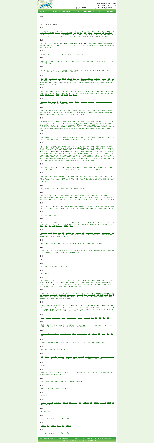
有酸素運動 (79, 381)
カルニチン (70, 80)
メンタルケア (80, 358)
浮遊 (112, 305)
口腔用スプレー (96, 125)
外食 (46, 79)
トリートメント (106, 233)
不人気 (100, 305)
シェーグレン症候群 (51, 146)
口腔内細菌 (71, 125)
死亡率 (98, 155)
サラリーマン (106, 137)
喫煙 (79, 91)
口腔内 (57, 125)
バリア (41, 284)
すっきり (85, 167)
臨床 (91, 403)
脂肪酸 (47, 157)
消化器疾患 (92, 158)
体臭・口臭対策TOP (44, 438)
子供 (54, 123)
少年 (105, 151)
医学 (58, 43)
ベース (42, 318)
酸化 (85, 139)
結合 (78, 112)
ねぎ (46, 266)
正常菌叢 (95, 178)
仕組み (84, 155)
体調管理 (62, 199)
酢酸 (92, 139)
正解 (42, 176)
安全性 (90, 36)
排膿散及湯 (89, 284)
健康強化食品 (108, 112)
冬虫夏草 (83, 234)
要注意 (61, 381)
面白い (76, 72)
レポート (51, 419)
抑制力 (66, 388)
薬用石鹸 (58, 374)
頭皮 (59, 233)
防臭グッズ (50, 325)
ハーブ (52, 280)
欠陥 (65, 111)
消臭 (97, 158)
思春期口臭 (59, 148)
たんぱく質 (103, 197)
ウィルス (43, 54)
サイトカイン (54, 137)
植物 (56, 153)
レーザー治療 (44, 419)
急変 (42, 93)
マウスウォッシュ (82, 334)
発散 (47, 286)
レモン (57, 419)
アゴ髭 (92, 31)
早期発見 (47, 188)
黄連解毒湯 (65, 72)
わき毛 (57, 433)
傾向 (57, 112)
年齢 (56, 266)
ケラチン (94, 111)
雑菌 (82, 139)
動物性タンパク (44, 236)
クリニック (91, 102)
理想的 (109, 403)
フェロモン (49, 305)
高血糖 (68, 128)
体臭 (42, 196)
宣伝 (90, 180)
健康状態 (48, 114)
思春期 (52, 148)
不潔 (72, 309)
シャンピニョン (46, 151)
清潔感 (104, 178)
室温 (109, 148)
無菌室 (46, 350)
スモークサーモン (86, 169)
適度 (81, 222)
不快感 (55, 305)
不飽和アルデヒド (89, 309)
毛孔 (78, 114)
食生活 (52, 153)
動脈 (63, 233)
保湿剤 (69, 325)
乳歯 (63, 250)
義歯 (47, 91)
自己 (80, 146)
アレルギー (49, 36)
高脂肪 (73, 128)
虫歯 (51, 350)
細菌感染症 (66, 139)
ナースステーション (51, 243)
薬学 (47, 373)
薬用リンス (99, 373)
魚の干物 (65, 137)
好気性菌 (63, 126)
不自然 (81, 309)
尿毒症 (65, 252)
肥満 (98, 295)
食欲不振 (65, 153)
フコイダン (80, 305)
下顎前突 (98, 148)
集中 (58, 151)
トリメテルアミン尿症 (67, 234)
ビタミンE (46, 295)
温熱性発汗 (49, 72)
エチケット (71, 61)
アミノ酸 (42, 34)
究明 (46, 93)
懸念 (89, 111)
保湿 (66, 327)
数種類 (98, 169)
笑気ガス (77, 151)
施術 (101, 176)
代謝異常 (82, 196)
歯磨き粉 (104, 282)
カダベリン (97, 79)
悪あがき (63, 433)
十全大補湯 (53, 158)
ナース (42, 243)
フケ (69, 305)
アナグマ (90, 33)
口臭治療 (64, 121)
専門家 (95, 180)
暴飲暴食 (43, 325)
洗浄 (108, 180)
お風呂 (55, 72)
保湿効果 (71, 327)
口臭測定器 (44, 126)
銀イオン (68, 93)
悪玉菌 (87, 31)
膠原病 (108, 128)
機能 (83, 91)
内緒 (63, 243)
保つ (112, 199)
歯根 (88, 146)
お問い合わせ (77, 438)
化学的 (69, 82)
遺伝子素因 (43, 45)
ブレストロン (106, 307)
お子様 (89, 70)
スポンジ (66, 169)
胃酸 (66, 43)
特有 (64, 236)
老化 (48, 426)
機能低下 (88, 91)
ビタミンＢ (90, 293)
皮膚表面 (101, 296)
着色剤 (45, 208)
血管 (69, 111)
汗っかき (98, 31)
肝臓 (43, 82)
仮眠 (50, 80)
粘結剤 (65, 266)
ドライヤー (97, 233)
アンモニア (80, 36)
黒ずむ (62, 103)
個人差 (85, 123)
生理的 (62, 180)
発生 (56, 286)
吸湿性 (66, 95)
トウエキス (44, 233)
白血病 (78, 282)
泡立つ (106, 36)
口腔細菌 (52, 125)
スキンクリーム (61, 167)
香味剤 (58, 128)
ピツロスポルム (71, 295)
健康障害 (42, 114)
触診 (47, 153)
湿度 (51, 149)
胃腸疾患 (100, 43)
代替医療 (88, 199)
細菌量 (72, 139)
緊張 (80, 93)
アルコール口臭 (93, 34)
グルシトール (43, 103)
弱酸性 (109, 157)
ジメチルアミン (80, 149)
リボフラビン (57, 403)
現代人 (49, 112)
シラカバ (80, 153)
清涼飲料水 (49, 180)
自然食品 (75, 157)
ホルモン (104, 325)
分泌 (60, 311)
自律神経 (86, 153)
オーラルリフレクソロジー (66, 70)
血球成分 (83, 112)
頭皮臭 (99, 234)
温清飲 (71, 72)
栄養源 (101, 61)
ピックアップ (62, 295)
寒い (100, 137)
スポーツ (52, 169)
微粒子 (110, 296)
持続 (84, 148)
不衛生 (42, 305)
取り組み (77, 234)
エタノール (64, 61)
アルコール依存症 (82, 34)
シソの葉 (89, 148)
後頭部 (82, 121)
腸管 (87, 208)
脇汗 (46, 433)
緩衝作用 (109, 197)
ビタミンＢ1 (97, 293)
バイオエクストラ (67, 280)
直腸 (89, 206)
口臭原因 (58, 121)
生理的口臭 (90, 176)
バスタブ (56, 282)
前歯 (89, 334)
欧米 (59, 72)
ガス (78, 79)
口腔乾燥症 (45, 125)
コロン (80, 123)
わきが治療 (51, 433)
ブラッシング (63, 307)
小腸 (78, 158)
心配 (61, 155)
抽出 (54, 206)
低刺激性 (91, 224)
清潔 (100, 178)
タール (47, 196)
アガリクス (73, 31)
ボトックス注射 (97, 325)
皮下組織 (61, 293)
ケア (46, 111)
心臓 (112, 153)
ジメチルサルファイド (92, 149)
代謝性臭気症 (81, 199)
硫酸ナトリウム (73, 403)
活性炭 (97, 82)
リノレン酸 (50, 403)
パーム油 (58, 280)
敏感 (70, 298)
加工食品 (69, 79)
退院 (51, 196)
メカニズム (54, 357)
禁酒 (77, 93)
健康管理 (110, 111)
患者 (95, 80)
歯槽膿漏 (79, 148)
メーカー (47, 357)
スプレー (46, 169)
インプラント (80, 45)
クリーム (71, 102)
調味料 (105, 208)
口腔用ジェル (86, 125)
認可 (67, 250)
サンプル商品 (54, 139)
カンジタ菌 (90, 80)
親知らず (109, 70)
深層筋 (46, 155)
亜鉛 (85, 36)
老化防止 (43, 426)
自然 (74, 148)
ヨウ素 (56, 381)
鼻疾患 (52, 298)
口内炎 (87, 121)
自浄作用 (69, 157)
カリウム (58, 80)
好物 (74, 126)
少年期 (109, 151)
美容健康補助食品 (44, 298)
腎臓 (42, 155)
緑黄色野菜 (86, 403)
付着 (104, 309)
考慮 (45, 128)
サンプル (47, 139)
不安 (68, 309)
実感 (101, 157)
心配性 (70, 155)
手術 (72, 151)
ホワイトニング (51, 327)
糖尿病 (55, 233)
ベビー (63, 318)
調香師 (100, 208)
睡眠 (42, 167)
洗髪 (112, 180)
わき (42, 433)
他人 (76, 197)
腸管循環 (82, 208)
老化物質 (53, 426)
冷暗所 (62, 419)
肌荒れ (62, 282)
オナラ (103, 70)
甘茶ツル (98, 36)
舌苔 (77, 180)
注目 (65, 206)
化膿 (109, 79)
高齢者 (92, 121)
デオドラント (62, 222)
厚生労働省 (108, 123)
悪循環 (82, 31)
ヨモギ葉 (50, 388)
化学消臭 (63, 82)
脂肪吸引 (42, 157)
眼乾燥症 (83, 80)
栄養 (88, 61)
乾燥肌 (48, 82)
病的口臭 (56, 296)
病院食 (46, 296)
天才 (50, 226)
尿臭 (60, 252)
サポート (89, 137)
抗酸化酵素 (90, 126)
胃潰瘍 (54, 43)
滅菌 (96, 358)
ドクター (78, 233)
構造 (110, 126)
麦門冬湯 (104, 284)
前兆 (42, 181)
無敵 (58, 350)
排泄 (89, 280)
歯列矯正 (106, 153)
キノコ (94, 91)
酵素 (78, 121)
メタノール (61, 357)
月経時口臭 (74, 111)
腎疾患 (92, 160)
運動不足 (83, 54)
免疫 (63, 358)
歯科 (59, 146)
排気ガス (82, 284)
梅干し (74, 54)
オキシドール (78, 70)
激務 (57, 111)
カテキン (104, 79)
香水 (74, 121)
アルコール (73, 34)
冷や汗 (106, 295)
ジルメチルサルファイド (96, 153)
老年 (63, 426)
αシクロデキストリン (46, 31)
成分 (81, 176)
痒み (56, 84)
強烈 (70, 95)
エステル (57, 61)
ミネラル (61, 342)
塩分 (84, 61)
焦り (75, 33)
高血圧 (63, 128)
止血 (73, 146)
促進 (57, 188)
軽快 (50, 111)
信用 (80, 155)
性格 (46, 176)
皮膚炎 (95, 296)
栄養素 (111, 61)
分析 (56, 311)
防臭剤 (56, 325)
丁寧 (79, 224)
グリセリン (84, 102)
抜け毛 (42, 259)
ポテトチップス (87, 325)
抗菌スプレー (50, 121)
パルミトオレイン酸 (58, 284)
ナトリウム (78, 243)
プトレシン (94, 305)
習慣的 (54, 151)
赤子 (61, 31)
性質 (90, 178)
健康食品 (54, 114)
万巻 (108, 334)
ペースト (48, 318)
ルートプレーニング (46, 412)
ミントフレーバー (82, 342)
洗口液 (100, 180)
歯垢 (84, 146)
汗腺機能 (108, 80)
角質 (59, 79)
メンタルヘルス (89, 358)
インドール (65, 45)
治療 (102, 206)
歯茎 (107, 280)
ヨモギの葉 (44, 388)
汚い (75, 91)
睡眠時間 (47, 167)
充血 (43, 158)
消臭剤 (82, 151)
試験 (76, 146)
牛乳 (112, 91)
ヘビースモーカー (71, 318)
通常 (50, 215)
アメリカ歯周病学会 (63, 34)
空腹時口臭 (44, 102)
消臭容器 (88, 151)
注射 (77, 208)
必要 (57, 298)
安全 (59, 36)
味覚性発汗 (50, 342)
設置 (45, 178)
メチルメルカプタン (47, 358)
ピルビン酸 (63, 296)
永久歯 (42, 61)
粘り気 (60, 266)
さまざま (95, 137)
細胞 (60, 137)
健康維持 (104, 111)
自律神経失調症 (89, 157)
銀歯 (95, 93)
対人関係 (88, 196)
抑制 (66, 381)
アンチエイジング (67, 36)
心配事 (65, 155)
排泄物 (93, 280)
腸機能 (91, 208)
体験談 (76, 196)
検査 (41, 112)
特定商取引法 (89, 438)
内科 (59, 243)
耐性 (93, 196)
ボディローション (77, 325)
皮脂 (77, 296)
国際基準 (88, 128)
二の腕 (42, 250)
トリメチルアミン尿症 (54, 234)
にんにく (83, 250)
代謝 (75, 199)
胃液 (45, 43)
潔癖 (80, 111)
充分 (47, 158)
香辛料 (70, 121)
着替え (42, 91)
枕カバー (94, 334)
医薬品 (107, 45)
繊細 (72, 178)
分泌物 (69, 311)
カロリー (77, 80)
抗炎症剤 (43, 121)
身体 (51, 155)
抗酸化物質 (104, 126)
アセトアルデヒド (107, 31)
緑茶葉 (50, 404)
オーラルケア (54, 70)
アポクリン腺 (108, 33)
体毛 (41, 197)
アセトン (57, 33)
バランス (110, 282)
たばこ (80, 197)
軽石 (75, 112)
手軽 (75, 224)
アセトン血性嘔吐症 (66, 33)
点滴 (66, 224)
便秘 (96, 318)
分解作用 (44, 311)
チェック (49, 206)
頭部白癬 (104, 234)
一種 (45, 47)
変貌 (104, 318)
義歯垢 (51, 91)
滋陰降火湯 (62, 157)
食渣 (80, 160)
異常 (86, 45)
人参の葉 (89, 250)
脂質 (107, 155)
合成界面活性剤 (80, 128)
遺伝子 (96, 45)
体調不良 (106, 196)
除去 (67, 158)
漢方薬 (58, 82)
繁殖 (76, 286)
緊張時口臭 (86, 93)
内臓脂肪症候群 (70, 243)
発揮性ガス (72, 282)
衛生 (47, 61)
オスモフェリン (96, 70)
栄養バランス (94, 61)
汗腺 (103, 80)
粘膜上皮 (71, 266)
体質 (57, 199)
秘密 (101, 295)
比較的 (72, 296)
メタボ (75, 357)
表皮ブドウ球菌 (63, 298)
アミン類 (48, 34)
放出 (60, 325)
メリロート (57, 358)
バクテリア (43, 282)
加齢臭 (74, 82)
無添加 (63, 350)
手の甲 (102, 222)
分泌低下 (59, 309)
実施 (47, 149)
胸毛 (55, 350)
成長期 (67, 176)
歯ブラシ (98, 282)
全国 (68, 178)
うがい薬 (60, 54)
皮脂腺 (81, 296)
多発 (85, 197)
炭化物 (98, 199)
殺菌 (75, 137)
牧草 (64, 325)
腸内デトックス (83, 206)
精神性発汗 (61, 176)
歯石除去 (69, 148)
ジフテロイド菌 (67, 149)
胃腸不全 (106, 43)
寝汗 (42, 266)
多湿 (50, 199)
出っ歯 (90, 222)
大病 (111, 196)
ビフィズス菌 (91, 295)
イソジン (81, 43)
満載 (112, 334)
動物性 (110, 234)
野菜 (43, 374)
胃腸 (90, 43)
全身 (46, 181)
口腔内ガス (64, 125)
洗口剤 (64, 178)
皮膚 (91, 296)
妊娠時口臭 (77, 250)
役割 (104, 373)
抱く (86, 43)
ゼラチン (53, 178)
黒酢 (67, 103)
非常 (106, 296)
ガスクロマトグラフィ (87, 79)
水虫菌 (56, 342)
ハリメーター (48, 284)
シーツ (42, 146)
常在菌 (45, 160)
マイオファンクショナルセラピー (50, 334)
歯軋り (98, 280)
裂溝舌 (67, 419)
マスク (103, 334)
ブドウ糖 (86, 305)
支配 (93, 155)
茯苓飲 (65, 305)
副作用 (108, 309)
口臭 (102, 125)
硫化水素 (65, 403)
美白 (85, 295)
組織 (71, 188)
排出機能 (84, 280)
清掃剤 (42, 180)
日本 (47, 250)
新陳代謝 (56, 155)
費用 (110, 295)
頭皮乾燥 (93, 234)
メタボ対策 (81, 357)
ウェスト (49, 54)
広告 (78, 126)
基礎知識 (100, 93)
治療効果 (106, 206)
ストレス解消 (98, 167)
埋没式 (74, 334)
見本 (89, 342)
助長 (63, 158)
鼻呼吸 (87, 282)
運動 (78, 54)
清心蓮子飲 (111, 178)
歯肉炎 (59, 149)
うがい (55, 54)
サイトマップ (111, 438)
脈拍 (67, 342)
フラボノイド (72, 307)
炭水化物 (103, 199)
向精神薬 (50, 126)
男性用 (96, 197)
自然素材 (81, 157)
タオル (53, 197)
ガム (53, 80)
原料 (53, 112)
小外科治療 (73, 158)
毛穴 (74, 114)
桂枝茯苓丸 (63, 112)
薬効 (108, 373)
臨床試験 (96, 403)
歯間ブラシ (46, 280)
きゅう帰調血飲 (53, 93)
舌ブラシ (104, 148)
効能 (97, 123)
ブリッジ (79, 307)
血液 (61, 111)
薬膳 (47, 374)
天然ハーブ (59, 226)
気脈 (98, 91)
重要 (68, 151)
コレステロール (73, 123)
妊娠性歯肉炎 (72, 252)
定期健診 (54, 222)
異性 (76, 43)
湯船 (52, 381)
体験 (72, 196)
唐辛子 (50, 233)
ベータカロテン (56, 318)
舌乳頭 (86, 180)
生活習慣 (54, 176)
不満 (108, 305)
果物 (49, 102)
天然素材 (66, 226)
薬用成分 (52, 374)
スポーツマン (59, 169)
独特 (68, 236)
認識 (79, 252)
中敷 (67, 208)
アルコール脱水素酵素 (104, 34)
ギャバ (108, 91)
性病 (77, 176)
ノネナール (46, 273)
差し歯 (71, 137)
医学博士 (101, 45)
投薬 (73, 233)
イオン (49, 43)
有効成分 (47, 381)
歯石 (64, 148)
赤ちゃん (66, 31)
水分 (93, 169)
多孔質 (45, 199)
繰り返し (77, 102)
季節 (62, 95)
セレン (59, 178)
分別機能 (79, 311)
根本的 (103, 128)
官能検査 (108, 82)
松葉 (82, 158)
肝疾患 (48, 84)
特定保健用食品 (57, 236)
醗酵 (65, 286)
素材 (67, 188)
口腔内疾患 (79, 125)
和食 (68, 433)
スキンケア (70, 167)
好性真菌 (69, 126)
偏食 (92, 318)
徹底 (85, 222)
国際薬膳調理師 (96, 128)
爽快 (42, 188)
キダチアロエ (69, 91)
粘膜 (50, 266)
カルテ (64, 80)
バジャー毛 (50, 282)
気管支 (57, 95)
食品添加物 (75, 160)
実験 (43, 149)
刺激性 (89, 155)
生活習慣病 (56, 180)
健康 (96, 112)
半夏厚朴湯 (71, 286)
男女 (108, 199)
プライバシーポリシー (98, 438)
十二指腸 (63, 151)
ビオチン (51, 293)
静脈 (85, 176)
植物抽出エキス (60, 160)
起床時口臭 (58, 91)
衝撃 (108, 158)
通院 (42, 215)
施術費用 (106, 176)
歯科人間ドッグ (66, 146)
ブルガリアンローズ (89, 307)
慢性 (42, 335)
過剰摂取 (87, 82)
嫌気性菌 (60, 114)
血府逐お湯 (90, 112)
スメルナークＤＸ (75, 169)
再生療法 (47, 137)
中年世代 (62, 208)
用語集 (105, 438)
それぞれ (62, 188)
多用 (53, 199)
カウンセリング (53, 79)
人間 (71, 250)
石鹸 (111, 176)
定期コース (98, 224)
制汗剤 (85, 178)
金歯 (92, 93)
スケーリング (77, 167)
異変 (54, 45)
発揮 (43, 286)
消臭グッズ (103, 158)
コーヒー (106, 121)
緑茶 (46, 404)
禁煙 (73, 93)
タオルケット (59, 197)
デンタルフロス (60, 224)
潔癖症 (84, 111)
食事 (43, 153)
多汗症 (66, 197)
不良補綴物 (99, 309)
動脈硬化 (68, 233)
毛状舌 (82, 114)
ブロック (46, 309)
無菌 (42, 350)
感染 (99, 80)
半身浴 (67, 284)
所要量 (59, 158)
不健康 (74, 305)
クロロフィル (51, 103)
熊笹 (58, 103)
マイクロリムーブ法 (65, 334)
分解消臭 (51, 311)
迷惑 (42, 357)
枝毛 (46, 63)
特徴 (83, 233)
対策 (71, 199)
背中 (48, 178)
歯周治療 (42, 148)
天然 (53, 226)
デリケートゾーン (49, 224)
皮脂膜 (86, 296)
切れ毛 (75, 95)
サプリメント (81, 137)
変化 (100, 318)
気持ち (102, 91)
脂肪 (111, 155)
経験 (53, 111)
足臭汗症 (82, 188)
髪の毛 (45, 80)
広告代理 (83, 126)
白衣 (103, 280)
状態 (53, 160)
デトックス (96, 222)
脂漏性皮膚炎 (54, 157)
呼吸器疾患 (92, 123)
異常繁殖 (71, 43)
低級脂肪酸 (85, 224)
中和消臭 (72, 208)
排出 (79, 280)
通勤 (46, 215)
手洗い (49, 222)
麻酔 (99, 334)
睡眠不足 (53, 167)
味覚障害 (43, 342)
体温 (62, 196)
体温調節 (67, 196)
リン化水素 (103, 403)
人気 (88, 160)
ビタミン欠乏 (53, 295)
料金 (80, 403)
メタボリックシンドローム (92, 357)
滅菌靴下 (101, 358)
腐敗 (104, 305)
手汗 (45, 222)
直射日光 (111, 208)
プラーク (43, 307)
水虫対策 (98, 342)
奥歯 (84, 70)
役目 (51, 373)
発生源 (60, 286)
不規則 (60, 305)
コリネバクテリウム (62, 123)
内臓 (93, 243)
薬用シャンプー (58, 373)
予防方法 (56, 388)
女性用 (70, 153)
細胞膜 (77, 139)
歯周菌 (97, 146)
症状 (97, 151)
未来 (70, 342)
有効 (42, 381)
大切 (97, 196)
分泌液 (64, 311)
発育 (67, 282)
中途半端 (56, 208)
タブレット (90, 197)
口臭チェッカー (109, 125)
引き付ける (69, 293)
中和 (69, 206)
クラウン (64, 102)
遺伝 (111, 43)
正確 (50, 176)
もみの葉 (43, 365)
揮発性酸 (106, 93)
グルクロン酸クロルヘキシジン (104, 102)
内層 (89, 243)
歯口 (111, 280)
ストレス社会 (107, 167)
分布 (64, 309)
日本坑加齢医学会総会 (99, 250)
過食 (74, 79)
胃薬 (62, 43)
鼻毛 (83, 282)
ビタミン (83, 293)
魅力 (74, 342)
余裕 (62, 388)
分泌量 (74, 311)
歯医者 (75, 280)
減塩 (99, 111)
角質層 (64, 79)
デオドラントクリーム (73, 222)
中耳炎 (50, 208)
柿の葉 (92, 82)
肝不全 (53, 82)
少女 (93, 151)
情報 (50, 160)
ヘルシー (80, 318)
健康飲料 (101, 112)
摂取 (41, 178)
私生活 (103, 155)
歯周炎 (92, 146)
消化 (86, 158)
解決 (42, 79)
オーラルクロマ (45, 70)
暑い (81, 33)
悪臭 (78, 31)
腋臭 (50, 63)
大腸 (101, 196)
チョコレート (95, 206)
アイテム (56, 31)
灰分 (71, 284)
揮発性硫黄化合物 (49, 95)
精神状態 (68, 180)
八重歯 (42, 373)
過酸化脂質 (80, 82)
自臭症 (111, 146)
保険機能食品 (60, 327)
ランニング (44, 396)
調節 (76, 206)
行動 (48, 128)
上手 (101, 151)
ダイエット (56, 196)
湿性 (73, 149)
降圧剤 (53, 128)
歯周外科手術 (104, 146)
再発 (60, 139)
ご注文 (70, 438)
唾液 (48, 197)
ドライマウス (89, 233)
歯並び (92, 282)
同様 (50, 236)
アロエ (55, 36)
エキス (51, 61)
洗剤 (104, 180)
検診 (45, 112)
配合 (95, 284)
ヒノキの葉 (80, 295)
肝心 (52, 84)
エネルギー (79, 61)
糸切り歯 (49, 45)
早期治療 (76, 188)
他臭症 (71, 197)
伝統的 (71, 226)
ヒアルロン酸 (44, 293)
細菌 (42, 137)
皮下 (57, 293)
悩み (100, 243)
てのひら (107, 222)
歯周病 (47, 148)
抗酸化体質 (97, 126)
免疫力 (67, 358)
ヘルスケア (87, 318)
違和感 (91, 45)
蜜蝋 (103, 342)
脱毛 (93, 199)
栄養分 (41, 63)
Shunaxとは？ (53, 438)
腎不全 (75, 155)
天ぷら (71, 224)
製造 (73, 180)
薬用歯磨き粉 (78, 373)
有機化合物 (71, 381)
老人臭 (59, 426)
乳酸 (55, 250)
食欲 (60, 153)
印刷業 (49, 47)
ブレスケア (99, 307)
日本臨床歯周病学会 (47, 252)
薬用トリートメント (68, 373)
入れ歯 (59, 45)
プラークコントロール (53, 307)
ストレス (91, 167)
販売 (80, 286)
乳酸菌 (59, 250)
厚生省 (102, 123)
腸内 (96, 208)
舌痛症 (81, 180)
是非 (81, 178)
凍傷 (88, 234)
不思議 (76, 309)
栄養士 (106, 61)
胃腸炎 (94, 43)
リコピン (43, 403)
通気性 (54, 215)
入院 (51, 250)
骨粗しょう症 (47, 123)
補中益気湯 (83, 327)
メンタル (73, 358)
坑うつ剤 (56, 126)
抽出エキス (60, 206)
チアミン (43, 206)
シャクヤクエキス (104, 149)
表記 (51, 296)
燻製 (42, 111)
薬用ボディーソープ (89, 373)
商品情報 (59, 438)
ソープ (52, 188)
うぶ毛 (69, 54)
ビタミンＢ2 (105, 293)
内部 (97, 243)
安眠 (74, 36)
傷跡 (63, 91)
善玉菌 (77, 178)
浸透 (84, 160)
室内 (55, 149)
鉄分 (46, 226)
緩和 (41, 199)
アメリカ (54, 34)
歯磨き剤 (76, 284)
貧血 (68, 296)
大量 (45, 197)
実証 (105, 157)
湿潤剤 (97, 157)
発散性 (52, 286)
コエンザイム (99, 121)
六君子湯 (68, 426)
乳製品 (56, 252)
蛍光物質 (69, 112)
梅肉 (99, 284)
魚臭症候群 (61, 93)
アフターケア (97, 33)
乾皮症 (102, 82)
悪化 (85, 33)
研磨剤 (66, 114)
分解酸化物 (53, 309)
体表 (67, 199)
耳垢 (93, 342)
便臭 (108, 318)
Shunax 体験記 (65, 438)
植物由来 (68, 160)
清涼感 (96, 176)
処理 (75, 153)
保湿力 (77, 327)
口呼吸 (54, 102)
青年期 (72, 176)
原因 (70, 114)
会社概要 (83, 438)
